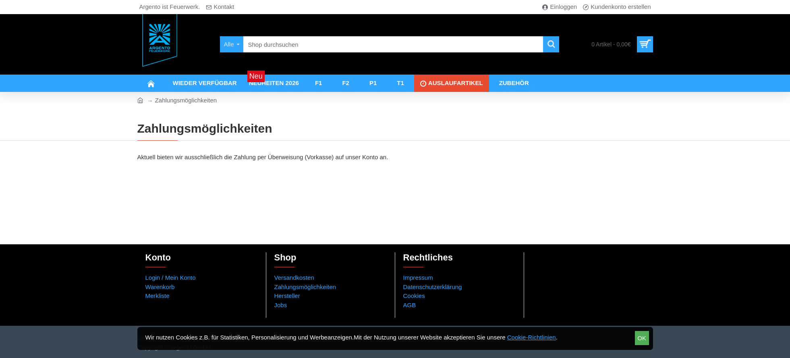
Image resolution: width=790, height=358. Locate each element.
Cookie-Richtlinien (531, 337)
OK (641, 338)
